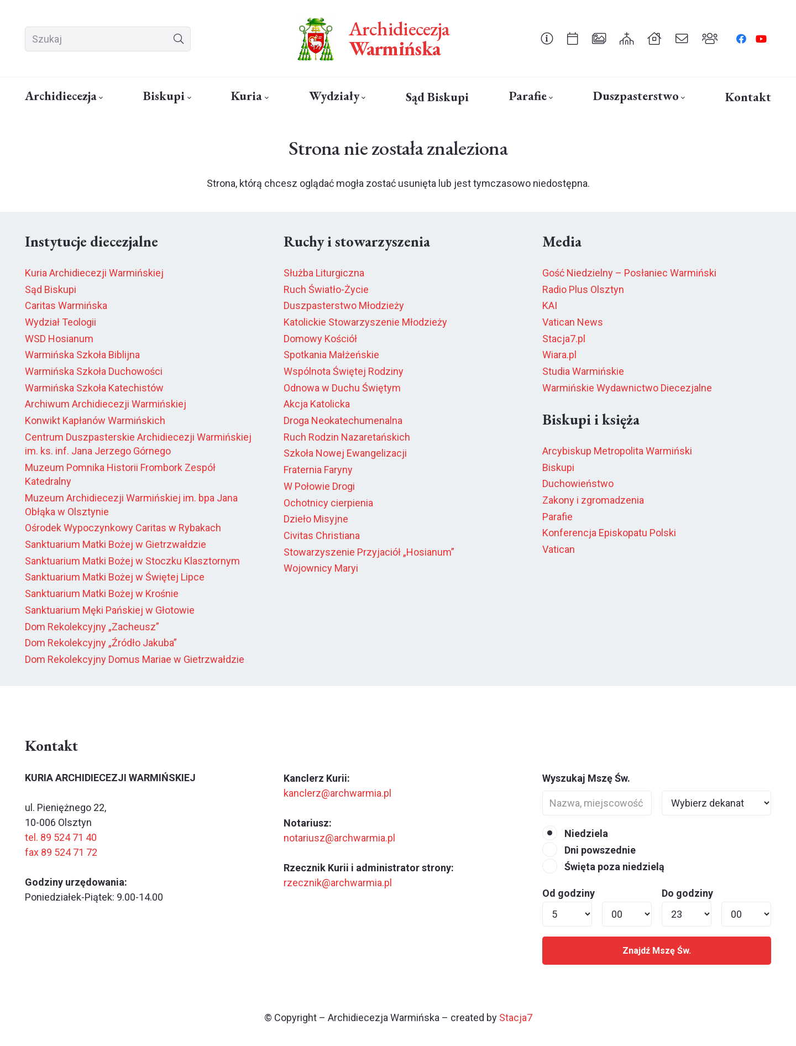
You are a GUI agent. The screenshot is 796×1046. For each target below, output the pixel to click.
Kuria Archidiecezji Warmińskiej (94, 273)
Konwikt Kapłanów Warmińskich (95, 420)
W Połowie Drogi (319, 486)
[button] (100, 98)
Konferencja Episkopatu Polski (609, 532)
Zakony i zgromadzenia (593, 500)
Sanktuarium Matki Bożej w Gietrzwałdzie (115, 544)
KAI (549, 305)
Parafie (557, 516)
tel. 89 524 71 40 (61, 837)
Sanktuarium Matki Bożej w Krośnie (102, 593)
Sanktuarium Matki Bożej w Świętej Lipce (115, 577)
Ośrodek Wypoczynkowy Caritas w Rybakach (123, 528)
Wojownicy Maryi (321, 568)
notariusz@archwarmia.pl (339, 838)
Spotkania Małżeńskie (331, 354)
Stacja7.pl (563, 338)
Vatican (558, 549)
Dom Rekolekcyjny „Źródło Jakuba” (101, 642)
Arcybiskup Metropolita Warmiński (617, 451)
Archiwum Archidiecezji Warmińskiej (105, 404)
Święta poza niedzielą (603, 866)
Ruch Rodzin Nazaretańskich (347, 437)
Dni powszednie (589, 850)
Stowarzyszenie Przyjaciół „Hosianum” (369, 552)
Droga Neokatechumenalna (343, 420)
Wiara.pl (559, 354)
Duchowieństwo (578, 483)
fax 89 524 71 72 (61, 852)
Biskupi (558, 467)
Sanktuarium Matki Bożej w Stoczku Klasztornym (132, 561)
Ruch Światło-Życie (326, 289)
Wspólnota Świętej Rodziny (344, 371)
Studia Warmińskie (583, 371)
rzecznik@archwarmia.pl (338, 882)
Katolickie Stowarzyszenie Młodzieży (365, 322)
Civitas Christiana (322, 535)
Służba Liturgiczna (324, 273)
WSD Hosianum (59, 338)
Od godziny (568, 893)
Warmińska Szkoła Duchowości (94, 371)
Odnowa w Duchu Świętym (342, 388)
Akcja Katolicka (317, 404)
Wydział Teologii (60, 322)
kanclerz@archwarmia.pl (337, 793)
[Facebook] (741, 39)
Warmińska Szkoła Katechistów (94, 388)
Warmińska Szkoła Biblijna (82, 354)
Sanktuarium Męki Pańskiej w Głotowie (110, 610)
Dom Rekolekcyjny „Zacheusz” (92, 626)
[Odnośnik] (547, 38)
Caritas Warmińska (66, 305)
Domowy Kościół (320, 338)
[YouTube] (761, 39)
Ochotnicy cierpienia (328, 503)
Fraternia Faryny (318, 469)
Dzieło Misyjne (316, 519)
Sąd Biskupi (50, 289)
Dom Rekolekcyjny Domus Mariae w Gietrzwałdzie (134, 659)
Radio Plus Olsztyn (583, 289)
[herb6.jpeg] (316, 39)
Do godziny (687, 893)
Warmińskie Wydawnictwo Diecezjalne (627, 388)
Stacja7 (515, 1017)
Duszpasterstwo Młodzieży (344, 305)
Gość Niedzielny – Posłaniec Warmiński (629, 273)
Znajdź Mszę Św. (656, 950)
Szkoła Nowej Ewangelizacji (345, 453)
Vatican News (572, 322)
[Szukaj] (108, 39)
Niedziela (575, 833)
